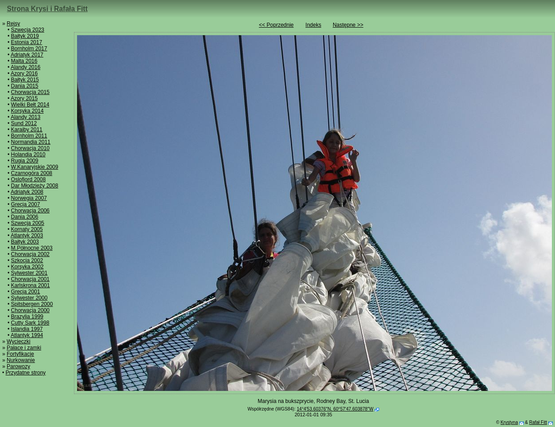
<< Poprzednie (276, 25)
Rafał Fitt (538, 422)
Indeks (313, 25)
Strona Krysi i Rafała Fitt (47, 8)
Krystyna (509, 422)
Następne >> (348, 25)
